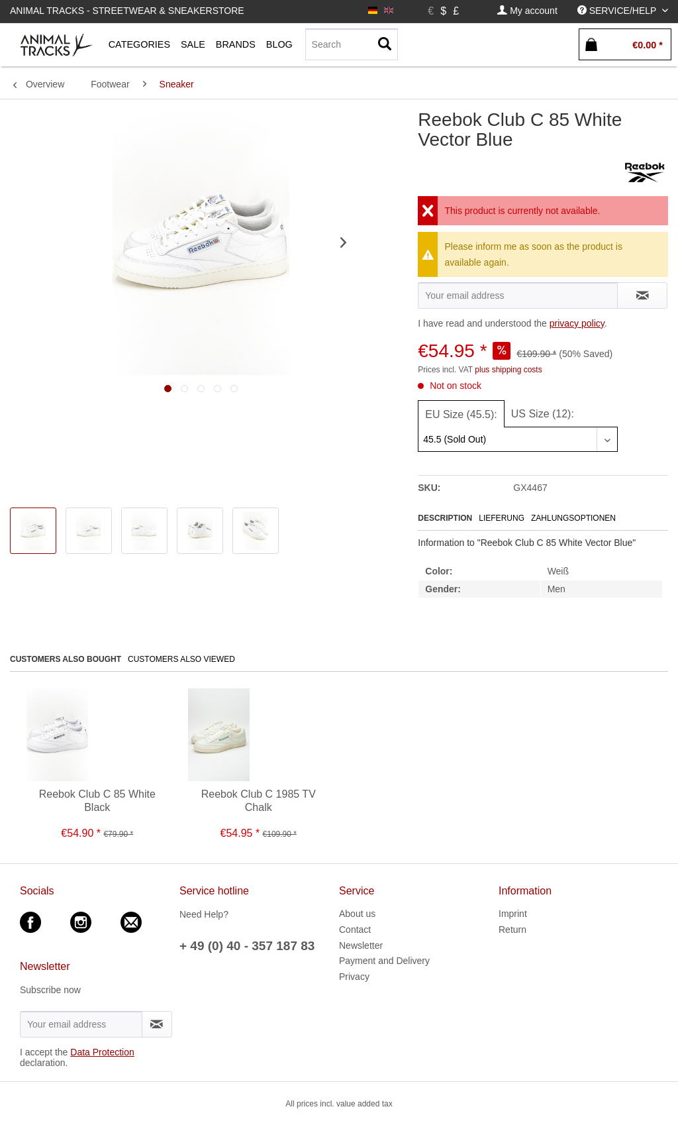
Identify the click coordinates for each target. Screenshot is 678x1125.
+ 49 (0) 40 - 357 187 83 (247, 946)
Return (512, 929)
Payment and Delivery (384, 960)
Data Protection (102, 1052)
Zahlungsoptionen (573, 518)
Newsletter (361, 945)
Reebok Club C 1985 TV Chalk (258, 800)
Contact (355, 929)
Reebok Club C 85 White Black (97, 800)
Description (445, 518)
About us (357, 913)
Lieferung (501, 518)
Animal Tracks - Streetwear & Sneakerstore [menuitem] (127, 10)
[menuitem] (527, 11)
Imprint (513, 913)
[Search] (351, 44)
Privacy (354, 976)
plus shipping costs (508, 369)
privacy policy (577, 323)
